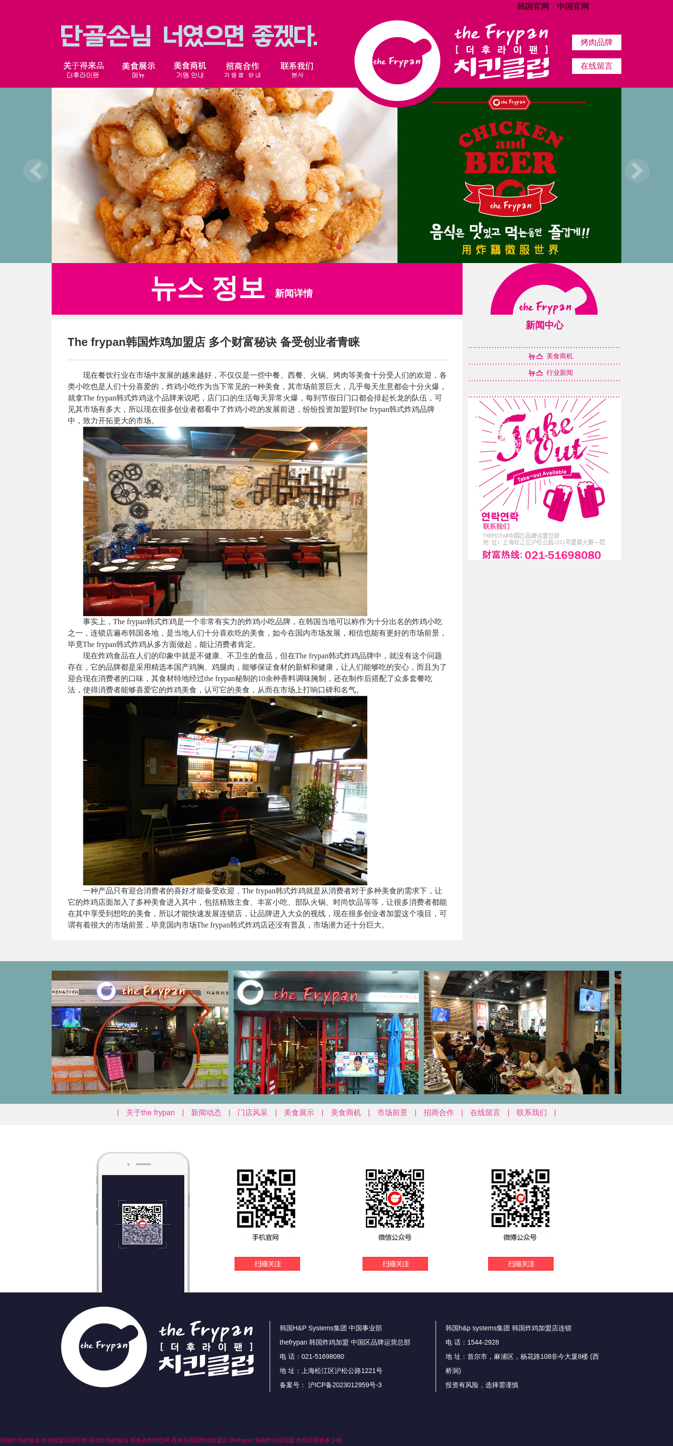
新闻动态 (206, 1113)
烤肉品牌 (597, 42)
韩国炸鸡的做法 (20, 1440)
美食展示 (299, 1113)
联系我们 (532, 1113)
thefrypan (242, 1440)
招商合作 (439, 1113)
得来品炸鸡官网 (150, 1440)
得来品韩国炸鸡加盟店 (199, 1440)
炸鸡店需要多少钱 (319, 1440)
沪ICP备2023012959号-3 (344, 1385)
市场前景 (392, 1113)
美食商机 (346, 1113)
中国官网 (573, 6)
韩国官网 (533, 6)
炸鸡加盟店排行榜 (64, 1440)
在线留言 (597, 66)
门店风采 (252, 1113)
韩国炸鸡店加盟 (275, 1440)
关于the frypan (150, 1113)
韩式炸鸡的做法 (108, 1440)
